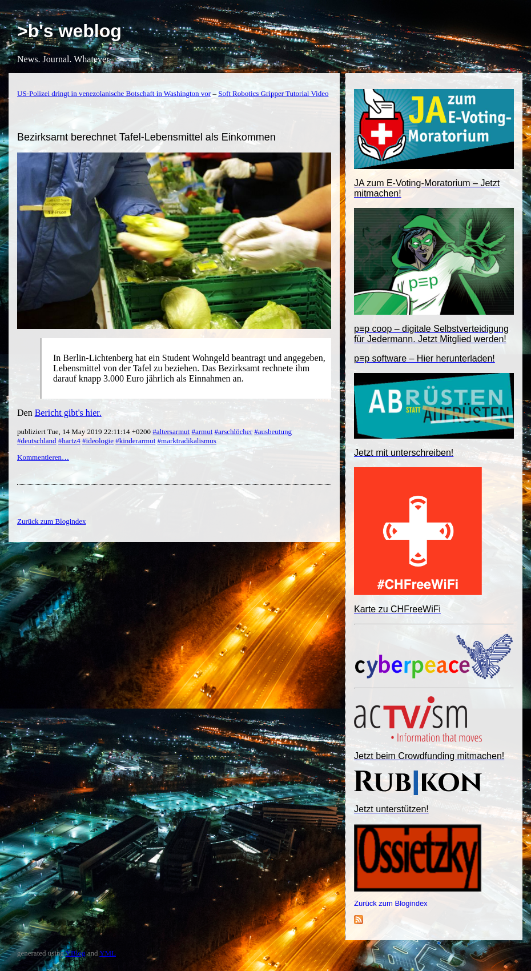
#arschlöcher (233, 431)
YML (107, 953)
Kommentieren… (43, 457)
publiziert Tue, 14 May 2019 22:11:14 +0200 (84, 431)
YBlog (76, 953)
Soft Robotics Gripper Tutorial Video (273, 93)
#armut (201, 431)
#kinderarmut (135, 440)
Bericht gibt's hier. (68, 413)
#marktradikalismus (187, 440)
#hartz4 (69, 440)
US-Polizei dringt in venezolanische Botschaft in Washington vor (114, 93)
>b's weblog (69, 31)
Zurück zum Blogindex (391, 903)
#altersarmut (171, 431)
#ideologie (98, 440)
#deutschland (37, 440)
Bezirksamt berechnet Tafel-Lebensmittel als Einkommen (146, 137)
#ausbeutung (273, 431)
